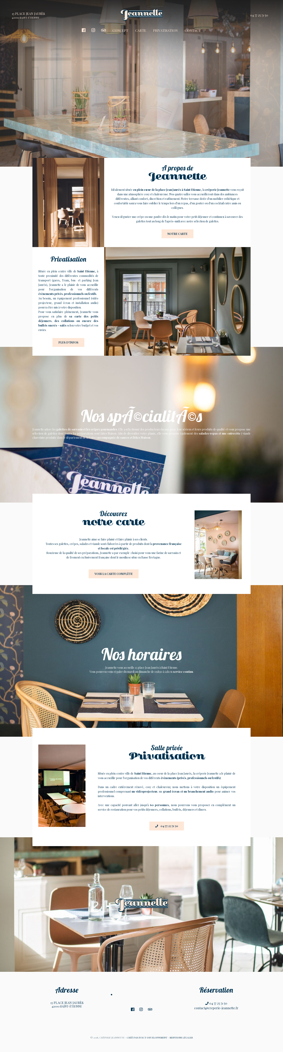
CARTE (140, 30)
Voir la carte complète (114, 574)
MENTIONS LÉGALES (181, 1037)
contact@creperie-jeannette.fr (216, 1008)
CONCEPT (120, 30)
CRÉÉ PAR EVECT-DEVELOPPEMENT (147, 1037)
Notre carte (177, 234)
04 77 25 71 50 (259, 15)
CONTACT (193, 30)
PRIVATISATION (165, 30)
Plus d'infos (68, 342)
